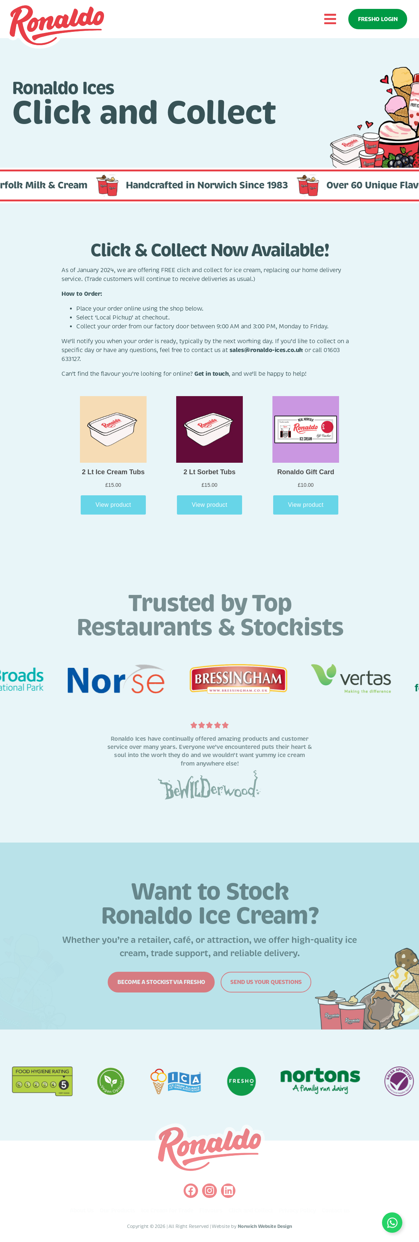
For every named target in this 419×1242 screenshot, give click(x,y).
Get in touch (211, 374)
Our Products (117, 1210)
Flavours (210, 1210)
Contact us (336, 1210)
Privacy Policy (297, 1210)
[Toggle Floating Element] (392, 1222)
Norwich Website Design (265, 1226)
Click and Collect (250, 1210)
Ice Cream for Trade (167, 1210)
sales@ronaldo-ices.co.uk (266, 350)
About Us (82, 1210)
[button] (330, 19)
